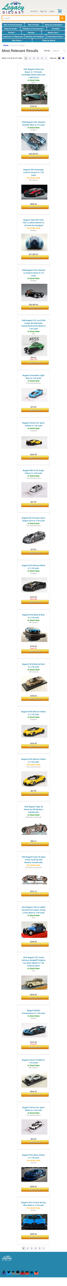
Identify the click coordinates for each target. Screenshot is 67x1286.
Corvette (56, 29)
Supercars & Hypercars (13, 36)
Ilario (33, 971)
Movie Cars (53, 33)
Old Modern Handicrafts (33, 817)
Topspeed (33, 431)
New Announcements (13, 25)
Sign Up (43, 11)
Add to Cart (35, 109)
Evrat (33, 918)
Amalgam (33, 130)
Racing (31, 33)
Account (34, 11)
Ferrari (11, 33)
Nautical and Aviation (35, 36)
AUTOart (33, 1163)
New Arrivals (33, 25)
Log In (51, 11)
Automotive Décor (55, 36)
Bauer (33, 82)
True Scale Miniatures (33, 383)
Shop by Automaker (54, 25)
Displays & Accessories (33, 29)
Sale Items (17, 40)
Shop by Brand (48, 40)
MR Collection (33, 180)
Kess (33, 334)
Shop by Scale (11, 29)
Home (5, 45)
